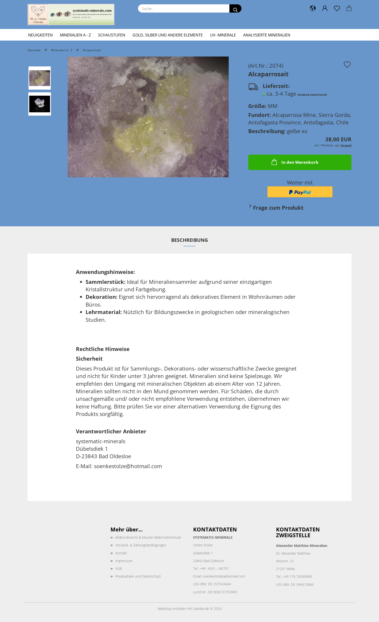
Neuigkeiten (40, 35)
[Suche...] (235, 8)
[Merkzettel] (337, 8)
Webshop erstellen (172, 608)
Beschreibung (189, 240)
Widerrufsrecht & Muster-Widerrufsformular (148, 537)
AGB (118, 568)
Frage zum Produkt (278, 207)
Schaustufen (111, 35)
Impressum (123, 560)
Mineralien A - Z (75, 35)
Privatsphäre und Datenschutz (138, 576)
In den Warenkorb (294, 162)
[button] (313, 8)
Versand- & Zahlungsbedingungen (140, 545)
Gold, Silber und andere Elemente (167, 35)
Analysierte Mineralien (266, 35)
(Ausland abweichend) (312, 94)
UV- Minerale (223, 35)
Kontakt (121, 553)
